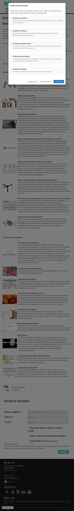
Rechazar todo (32, 81)
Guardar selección (45, 81)
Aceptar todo (59, 81)
